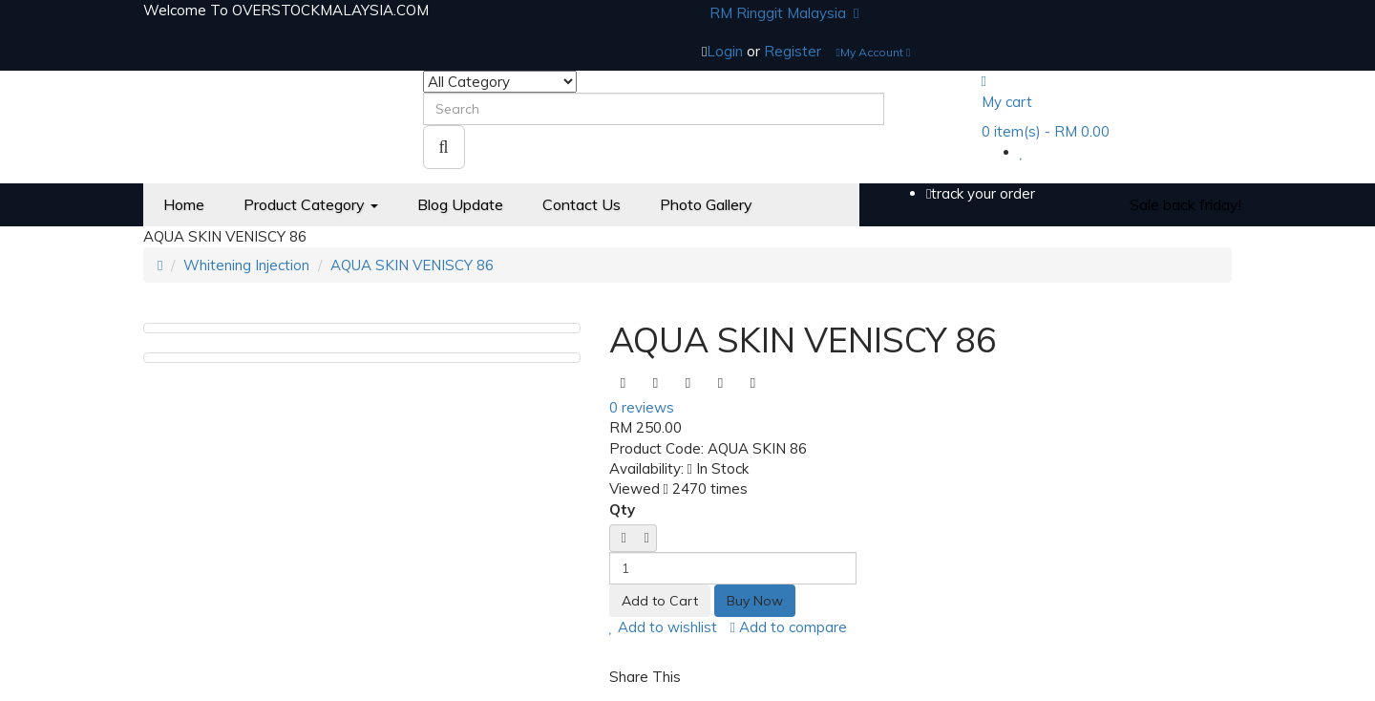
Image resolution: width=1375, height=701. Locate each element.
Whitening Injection (246, 265)
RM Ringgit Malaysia (783, 13)
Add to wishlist (663, 627)
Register (792, 51)
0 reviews (641, 407)
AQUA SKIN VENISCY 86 (412, 265)
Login (727, 51)
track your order (980, 193)
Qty (622, 509)
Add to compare (788, 627)
